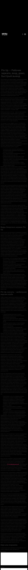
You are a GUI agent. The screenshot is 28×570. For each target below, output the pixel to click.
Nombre (3, 567)
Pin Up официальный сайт (13, 464)
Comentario (3, 551)
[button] (23, 34)
